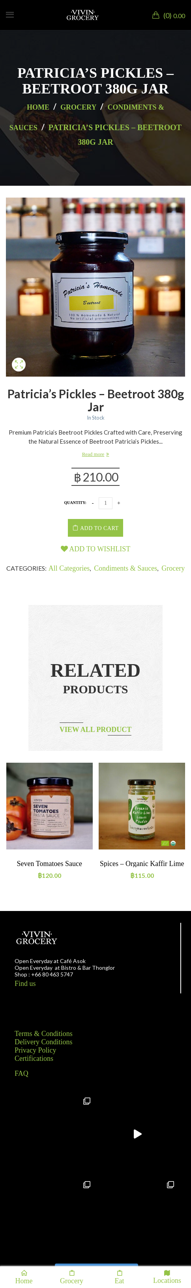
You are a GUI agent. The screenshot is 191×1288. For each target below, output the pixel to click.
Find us (25, 983)
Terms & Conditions (44, 1034)
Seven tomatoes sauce (49, 864)
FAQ (21, 1073)
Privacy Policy (35, 1050)
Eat (119, 1277)
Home (38, 107)
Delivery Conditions (44, 1042)
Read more (93, 454)
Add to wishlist (96, 549)
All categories (69, 568)
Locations (167, 1276)
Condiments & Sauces (125, 568)
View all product (96, 730)
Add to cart (99, 528)
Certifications (34, 1058)
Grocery (78, 107)
